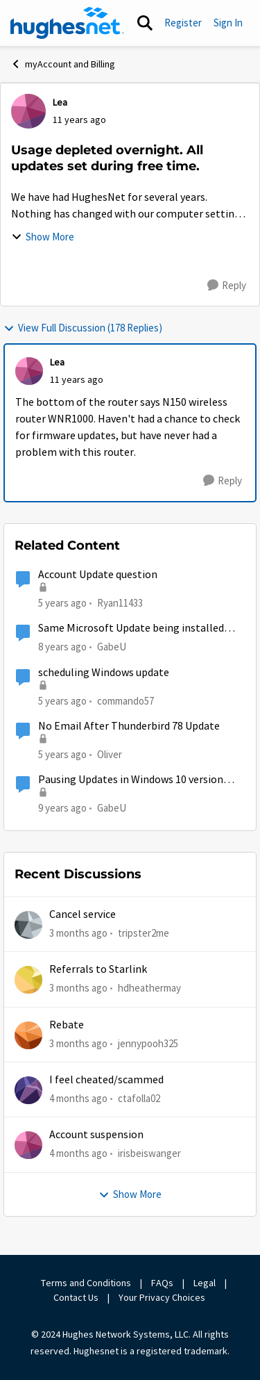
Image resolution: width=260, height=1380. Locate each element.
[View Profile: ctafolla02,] (28, 1090)
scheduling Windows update (103, 673)
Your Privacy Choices (163, 1297)
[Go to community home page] (67, 23)
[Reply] (227, 285)
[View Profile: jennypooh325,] (28, 1035)
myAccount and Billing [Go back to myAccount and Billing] (62, 64)
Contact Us (75, 1297)
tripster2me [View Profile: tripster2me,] (143, 932)
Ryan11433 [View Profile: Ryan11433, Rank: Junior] (120, 602)
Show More (42, 236)
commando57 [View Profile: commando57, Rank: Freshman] (125, 700)
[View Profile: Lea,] (28, 111)
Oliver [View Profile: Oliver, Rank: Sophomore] (109, 754)
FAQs (162, 1282)
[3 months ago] (78, 934)
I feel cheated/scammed (106, 1080)
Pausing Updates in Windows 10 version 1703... (130, 780)
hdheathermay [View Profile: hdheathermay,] (149, 987)
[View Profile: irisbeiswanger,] (28, 1145)
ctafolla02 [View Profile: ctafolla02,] (139, 1098)
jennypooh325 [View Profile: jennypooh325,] (148, 1042)
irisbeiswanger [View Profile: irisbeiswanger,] (149, 1153)
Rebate (66, 1025)
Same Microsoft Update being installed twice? (131, 628)
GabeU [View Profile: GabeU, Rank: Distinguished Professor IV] (111, 646)
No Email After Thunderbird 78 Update (129, 726)
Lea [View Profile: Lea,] (60, 102)
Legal (204, 1282)
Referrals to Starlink (98, 969)
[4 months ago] (78, 1099)
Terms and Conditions (86, 1282)
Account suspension (96, 1135)
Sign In (228, 22)
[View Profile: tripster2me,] (28, 925)
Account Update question (97, 575)
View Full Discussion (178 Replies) (82, 327)
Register (183, 22)
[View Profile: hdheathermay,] (28, 980)
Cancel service (82, 914)
